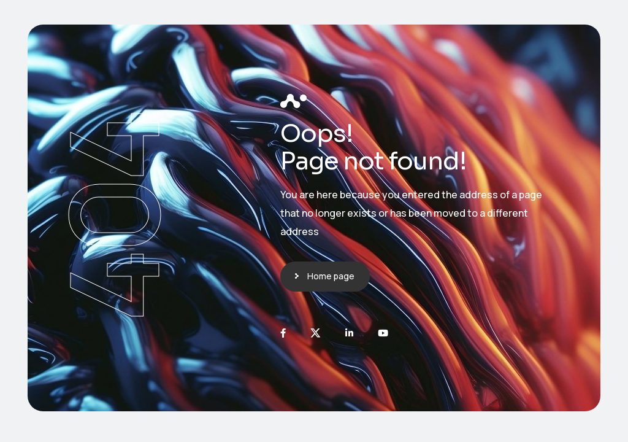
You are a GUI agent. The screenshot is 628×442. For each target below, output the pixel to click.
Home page (330, 276)
